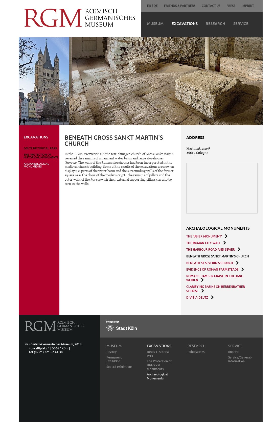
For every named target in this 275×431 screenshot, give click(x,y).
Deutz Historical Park (40, 148)
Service (240, 23)
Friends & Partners (179, 5)
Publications (196, 351)
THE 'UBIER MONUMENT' (204, 236)
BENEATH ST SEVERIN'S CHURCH (209, 263)
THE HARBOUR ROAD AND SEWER (210, 249)
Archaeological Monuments (36, 165)
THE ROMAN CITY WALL (203, 243)
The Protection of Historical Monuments (41, 156)
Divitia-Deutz (197, 297)
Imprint (247, 5)
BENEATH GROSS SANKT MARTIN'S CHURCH (217, 256)
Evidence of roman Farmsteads (212, 269)
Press (230, 5)
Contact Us (211, 5)
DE (156, 5)
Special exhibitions (119, 366)
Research (215, 23)
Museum (155, 23)
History (111, 351)
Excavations (185, 23)
